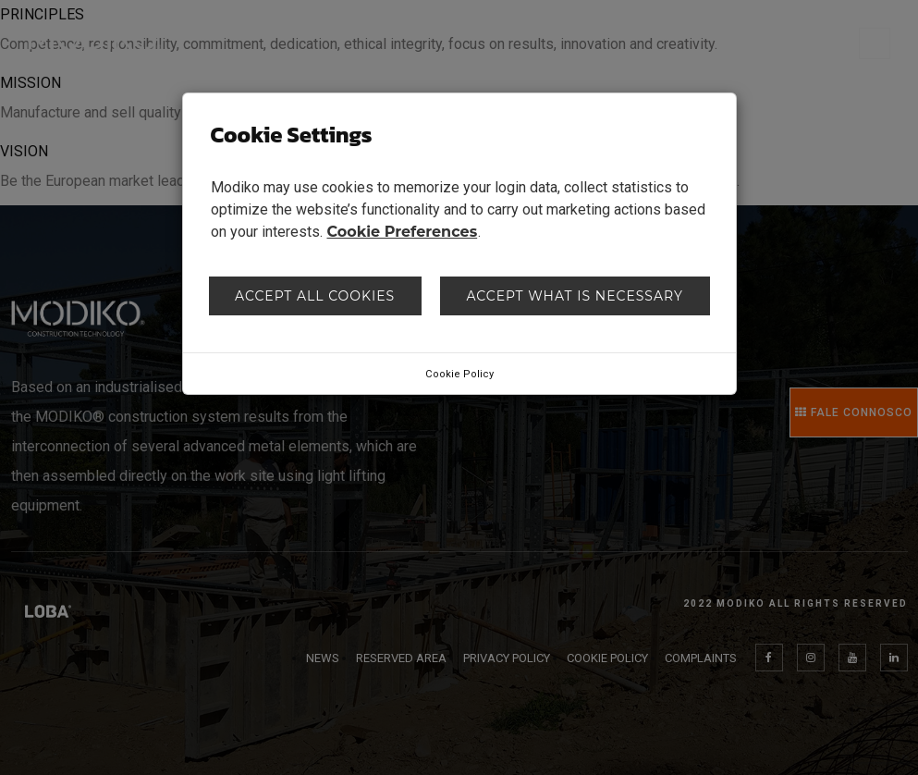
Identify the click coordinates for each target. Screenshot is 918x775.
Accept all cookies (315, 296)
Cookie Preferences (402, 231)
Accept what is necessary (574, 296)
